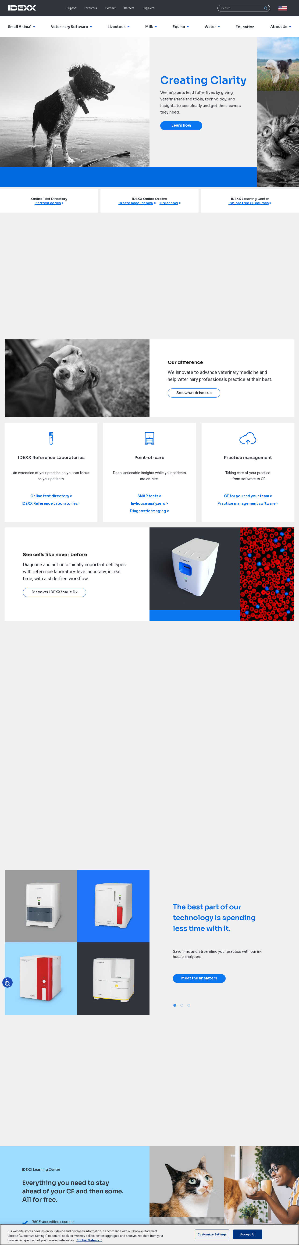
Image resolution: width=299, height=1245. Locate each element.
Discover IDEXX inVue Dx (55, 592)
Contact (110, 8)
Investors (91, 8)
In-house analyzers (148, 503)
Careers (129, 8)
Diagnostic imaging (148, 511)
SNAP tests (148, 496)
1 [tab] (174, 1005)
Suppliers (148, 8)
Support (71, 8)
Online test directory (49, 496)
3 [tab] (188, 1005)
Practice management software (246, 503)
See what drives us (194, 393)
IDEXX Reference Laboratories (50, 503)
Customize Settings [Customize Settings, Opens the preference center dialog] (212, 1234)
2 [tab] (181, 1005)
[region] (149, 1234)
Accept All (248, 1234)
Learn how (181, 125)
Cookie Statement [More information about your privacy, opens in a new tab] (89, 1240)
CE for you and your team (246, 496)
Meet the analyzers (199, 978)
